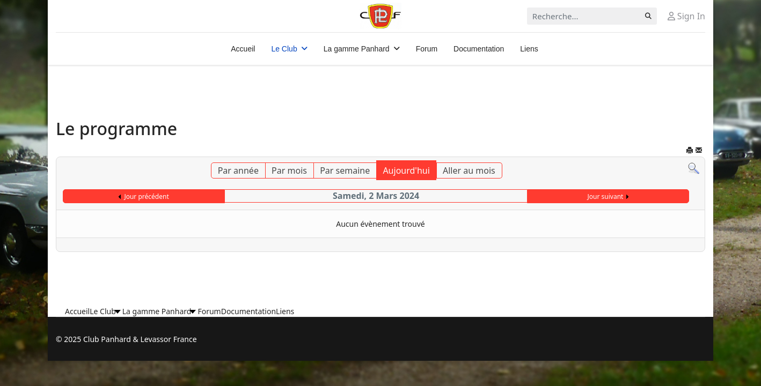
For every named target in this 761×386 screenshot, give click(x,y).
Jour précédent (146, 196)
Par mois (289, 170)
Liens (529, 48)
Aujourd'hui (406, 170)
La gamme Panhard (357, 48)
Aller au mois (469, 170)
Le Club (284, 48)
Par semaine (345, 170)
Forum (426, 48)
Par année (238, 170)
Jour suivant (606, 196)
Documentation (478, 48)
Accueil (243, 48)
